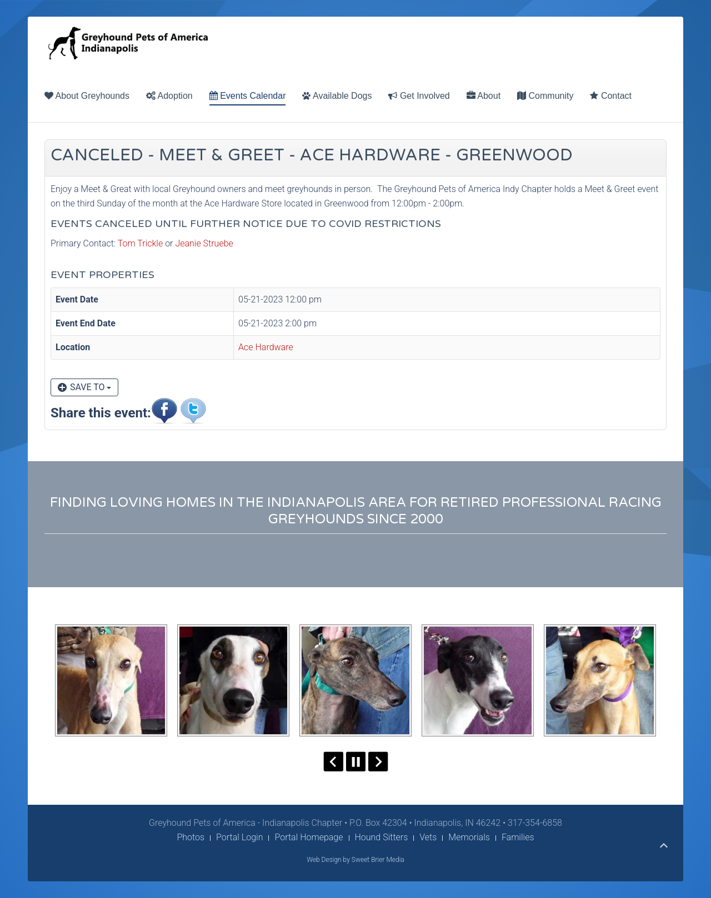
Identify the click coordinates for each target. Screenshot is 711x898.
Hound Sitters (381, 837)
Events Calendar (247, 95)
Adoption (169, 95)
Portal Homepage (308, 837)
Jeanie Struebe (204, 243)
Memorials (469, 837)
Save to (84, 387)
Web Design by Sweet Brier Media (355, 860)
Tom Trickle (140, 243)
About (483, 95)
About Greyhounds (86, 95)
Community (545, 95)
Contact (611, 95)
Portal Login (239, 837)
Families (518, 837)
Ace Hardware (265, 347)
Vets (428, 837)
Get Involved (418, 95)
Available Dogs (337, 95)
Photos (190, 837)
